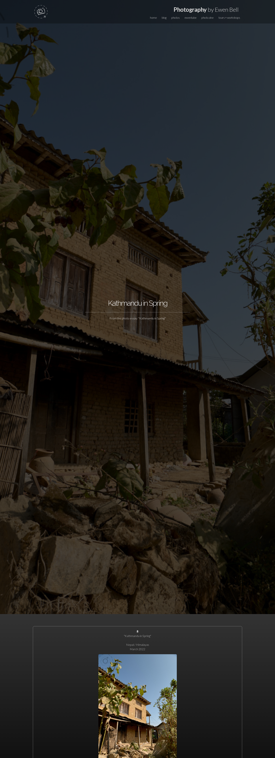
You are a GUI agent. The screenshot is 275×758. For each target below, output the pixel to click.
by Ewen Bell (206, 9)
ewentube (190, 17)
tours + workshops (229, 17)
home (153, 17)
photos (175, 17)
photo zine (207, 17)
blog (164, 17)
